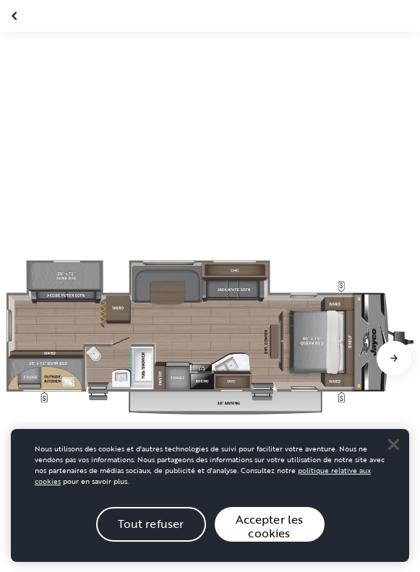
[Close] (393, 458)
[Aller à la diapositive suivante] (394, 358)
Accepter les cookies (270, 539)
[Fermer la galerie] (16, 16)
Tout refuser (151, 537)
